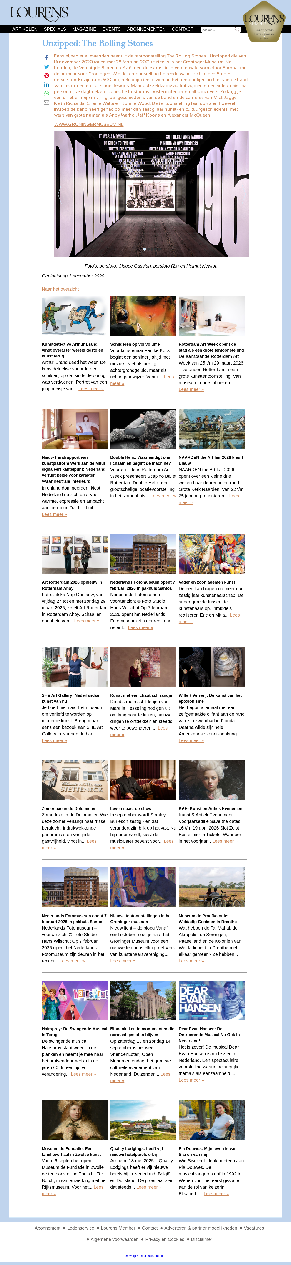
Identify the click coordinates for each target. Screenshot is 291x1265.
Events (112, 29)
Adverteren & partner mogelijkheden (200, 1227)
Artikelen (25, 29)
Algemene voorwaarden (115, 1239)
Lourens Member (118, 1227)
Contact (182, 29)
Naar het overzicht (60, 289)
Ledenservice (80, 1227)
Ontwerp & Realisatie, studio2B (145, 1256)
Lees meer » (91, 388)
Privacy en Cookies (164, 1239)
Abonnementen (146, 29)
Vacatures (254, 1227)
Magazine (84, 29)
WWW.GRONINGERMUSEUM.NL (88, 124)
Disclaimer (201, 1239)
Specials (55, 29)
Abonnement (47, 1227)
